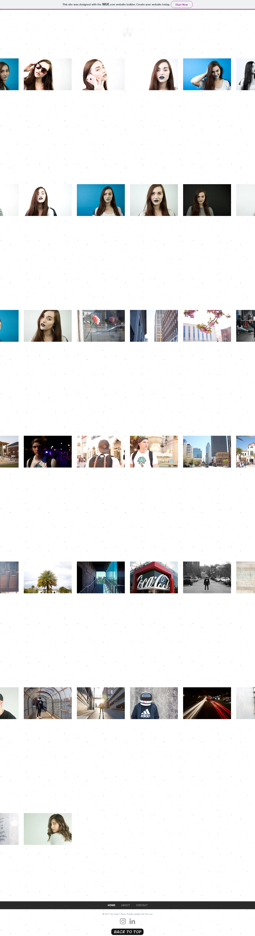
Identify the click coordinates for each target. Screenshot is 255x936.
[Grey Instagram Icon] (123, 921)
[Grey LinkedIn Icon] (132, 921)
